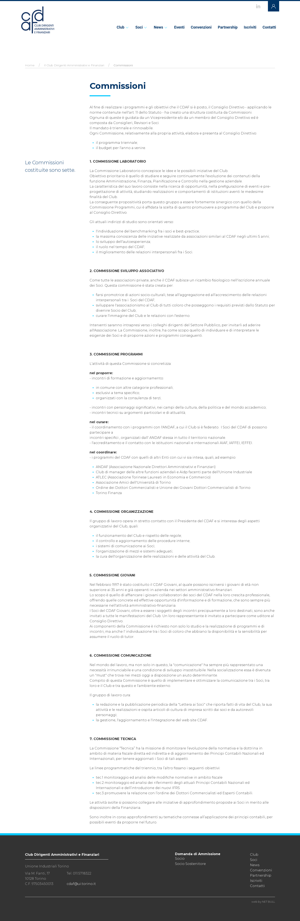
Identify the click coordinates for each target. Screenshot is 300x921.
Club (123, 27)
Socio (180, 859)
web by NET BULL (263, 901)
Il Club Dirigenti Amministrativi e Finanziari (74, 65)
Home (30, 65)
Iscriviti (250, 27)
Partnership (228, 27)
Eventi (179, 27)
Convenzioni (201, 27)
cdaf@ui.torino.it (81, 884)
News (161, 27)
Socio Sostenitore (190, 864)
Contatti (269, 27)
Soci (141, 27)
